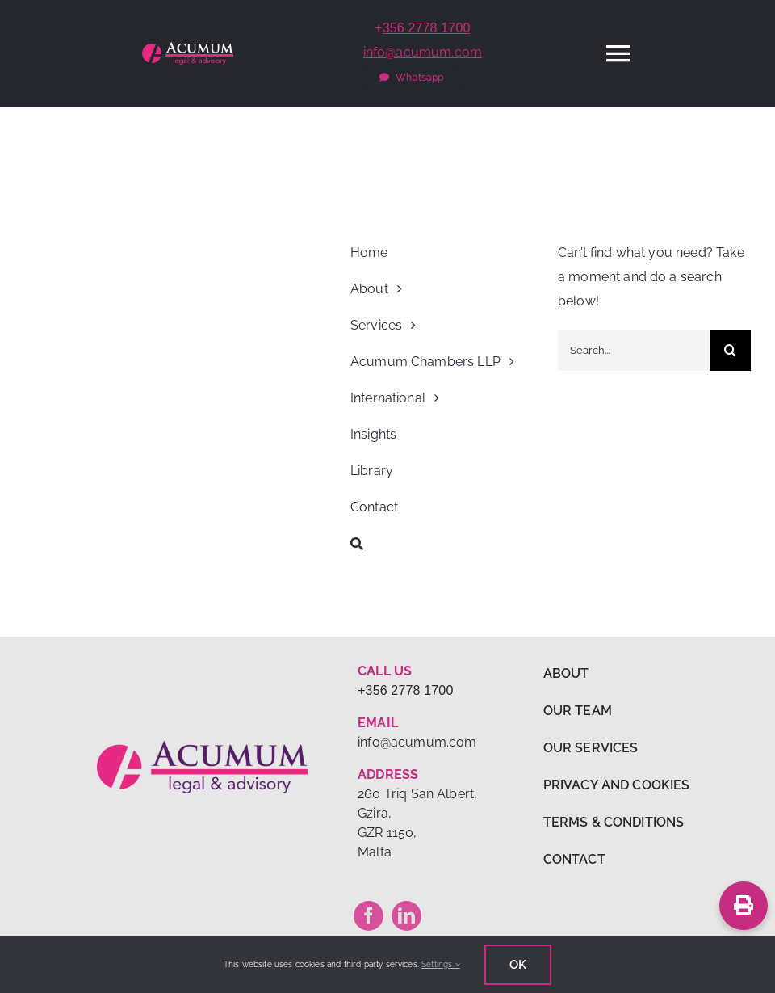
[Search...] (634, 350)
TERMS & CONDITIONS (614, 822)
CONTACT (574, 859)
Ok (517, 964)
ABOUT (566, 673)
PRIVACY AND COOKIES (616, 785)
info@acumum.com (422, 52)
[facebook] (368, 916)
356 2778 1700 (427, 28)
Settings (440, 964)
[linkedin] (406, 916)
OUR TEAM (577, 710)
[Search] (446, 544)
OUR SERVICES (591, 747)
